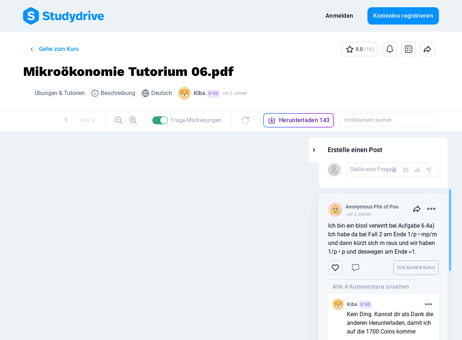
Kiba (207, 94)
